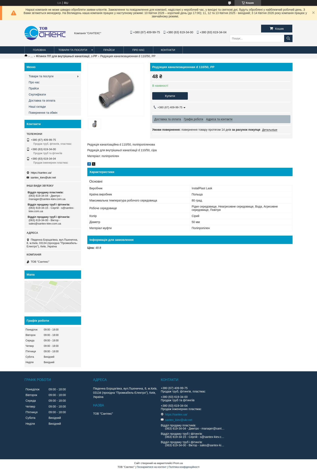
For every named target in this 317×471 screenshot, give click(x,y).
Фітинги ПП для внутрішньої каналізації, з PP (66, 56)
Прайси (109, 50)
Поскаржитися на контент (151, 467)
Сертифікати (37, 94)
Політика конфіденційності (184, 467)
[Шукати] (288, 38)
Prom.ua (178, 463)
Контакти (168, 50)
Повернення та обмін (43, 112)
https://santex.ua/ (41, 172)
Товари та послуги (72, 50)
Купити (170, 96)
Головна (39, 50)
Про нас (138, 50)
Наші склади (37, 106)
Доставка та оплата (42, 100)
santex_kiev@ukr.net (43, 177)
